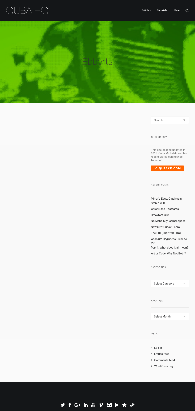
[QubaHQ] (27, 10)
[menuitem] (146, 10)
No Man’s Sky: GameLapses (168, 209)
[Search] (170, 109)
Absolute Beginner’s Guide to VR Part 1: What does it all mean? (169, 232)
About (177, 10)
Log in (158, 336)
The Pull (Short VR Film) (166, 221)
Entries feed (161, 343)
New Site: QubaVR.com (165, 215)
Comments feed (164, 349)
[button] (187, 10)
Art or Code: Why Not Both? (168, 242)
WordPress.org (163, 355)
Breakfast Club (160, 204)
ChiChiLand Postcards (165, 197)
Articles (146, 10)
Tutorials (162, 10)
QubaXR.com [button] (167, 157)
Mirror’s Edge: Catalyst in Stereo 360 (166, 190)
